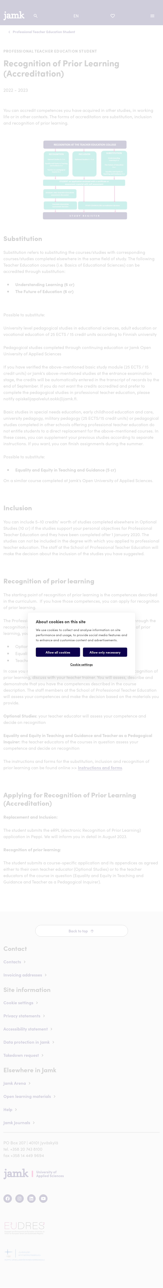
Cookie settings (81, 664)
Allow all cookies (58, 652)
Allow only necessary (105, 652)
